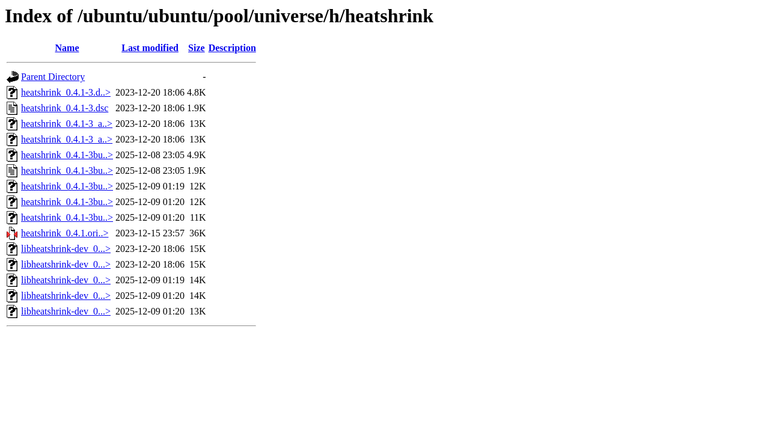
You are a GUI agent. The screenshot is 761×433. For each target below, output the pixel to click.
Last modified (150, 48)
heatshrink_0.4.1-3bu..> (67, 155)
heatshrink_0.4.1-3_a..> (66, 123)
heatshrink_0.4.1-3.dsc (64, 108)
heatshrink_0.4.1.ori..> (64, 233)
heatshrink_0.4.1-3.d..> (66, 92)
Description (232, 48)
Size (196, 48)
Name (67, 48)
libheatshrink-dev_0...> (66, 249)
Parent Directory (53, 77)
